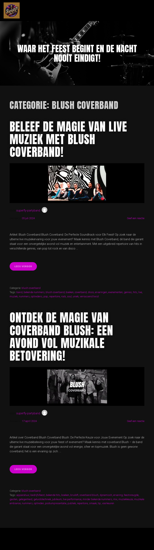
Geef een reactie (135, 218)
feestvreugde (131, 495)
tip (99, 503)
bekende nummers (34, 292)
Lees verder (25, 267)
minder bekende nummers (97, 499)
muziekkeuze (126, 499)
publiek (72, 503)
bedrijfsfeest (37, 495)
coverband (81, 292)
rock (63, 296)
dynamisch (106, 495)
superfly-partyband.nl (65, 10)
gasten (13, 499)
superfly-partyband (28, 210)
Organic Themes (85, 540)
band (19, 292)
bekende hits (53, 495)
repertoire (54, 296)
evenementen (115, 292)
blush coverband (31, 287)
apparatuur (22, 495)
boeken (70, 292)
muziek (14, 296)
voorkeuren (108, 503)
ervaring (118, 495)
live (140, 292)
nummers (24, 296)
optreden (39, 503)
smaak (93, 503)
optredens (36, 296)
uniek (76, 296)
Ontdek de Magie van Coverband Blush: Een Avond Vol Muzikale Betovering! (61, 336)
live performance (72, 499)
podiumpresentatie (55, 503)
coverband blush (89, 495)
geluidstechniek (42, 499)
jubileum (57, 499)
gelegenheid (25, 499)
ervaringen (101, 292)
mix (115, 499)
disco (91, 292)
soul (69, 296)
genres (128, 292)
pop (46, 296)
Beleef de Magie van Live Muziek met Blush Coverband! (68, 139)
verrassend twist (89, 296)
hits (135, 292)
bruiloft (74, 495)
